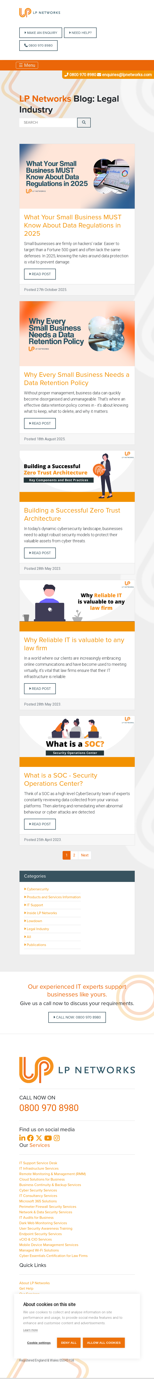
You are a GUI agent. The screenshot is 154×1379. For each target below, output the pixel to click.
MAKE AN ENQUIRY (40, 33)
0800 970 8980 (38, 45)
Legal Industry (36, 929)
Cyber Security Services (38, 1190)
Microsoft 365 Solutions (38, 1201)
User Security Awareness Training (45, 1228)
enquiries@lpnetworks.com (124, 74)
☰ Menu (27, 65)
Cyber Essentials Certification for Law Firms (53, 1256)
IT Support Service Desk (38, 1163)
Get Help (26, 1288)
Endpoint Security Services (40, 1234)
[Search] (48, 122)
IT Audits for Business (36, 1217)
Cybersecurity (36, 889)
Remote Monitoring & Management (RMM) (52, 1174)
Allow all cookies (104, 1342)
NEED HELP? (80, 33)
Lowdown (33, 921)
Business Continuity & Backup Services (50, 1185)
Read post (40, 274)
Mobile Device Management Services (48, 1245)
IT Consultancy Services (38, 1196)
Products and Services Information (52, 897)
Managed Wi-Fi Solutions (39, 1250)
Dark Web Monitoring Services (43, 1223)
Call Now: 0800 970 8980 (77, 1017)
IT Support (33, 905)
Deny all (68, 1342)
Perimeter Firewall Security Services (47, 1206)
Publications (35, 945)
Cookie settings (39, 1342)
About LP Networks (34, 1283)
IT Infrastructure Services (39, 1168)
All (27, 937)
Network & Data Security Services (45, 1212)
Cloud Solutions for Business (42, 1179)
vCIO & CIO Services (35, 1239)
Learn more (30, 1330)
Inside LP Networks (40, 913)
